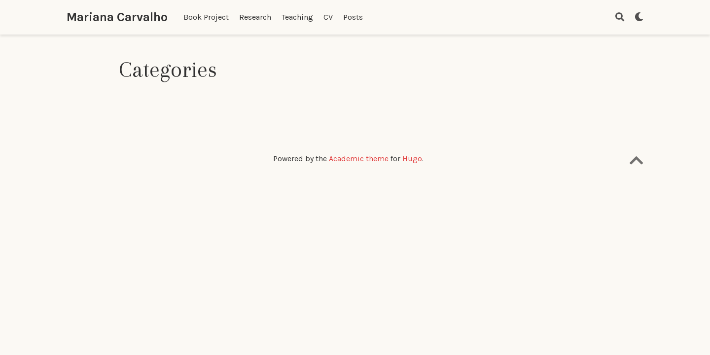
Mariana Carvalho (117, 17)
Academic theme (359, 158)
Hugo (412, 158)
